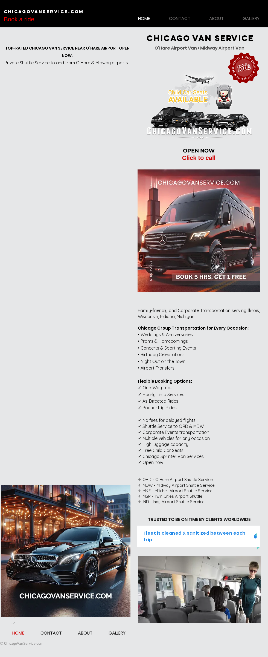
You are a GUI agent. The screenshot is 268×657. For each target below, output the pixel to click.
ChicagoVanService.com (44, 11)
